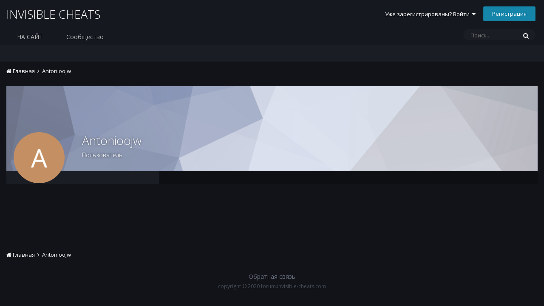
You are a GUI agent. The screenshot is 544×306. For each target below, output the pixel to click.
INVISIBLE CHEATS (55, 14)
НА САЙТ (30, 37)
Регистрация (509, 13)
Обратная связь (272, 276)
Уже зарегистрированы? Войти (430, 14)
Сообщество (85, 37)
